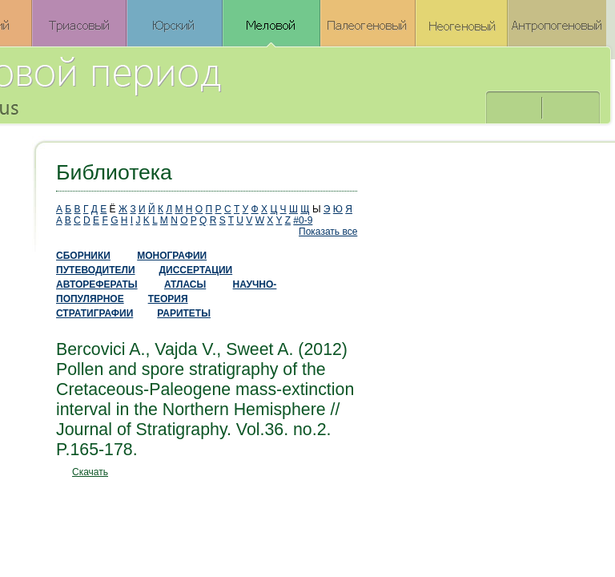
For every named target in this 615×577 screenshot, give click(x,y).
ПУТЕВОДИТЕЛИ (95, 270)
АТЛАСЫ (185, 284)
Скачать (90, 472)
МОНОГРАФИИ (172, 255)
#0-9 (302, 220)
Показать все (328, 231)
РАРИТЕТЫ (184, 313)
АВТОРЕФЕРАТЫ (97, 284)
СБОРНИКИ (83, 255)
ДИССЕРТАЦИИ (196, 270)
